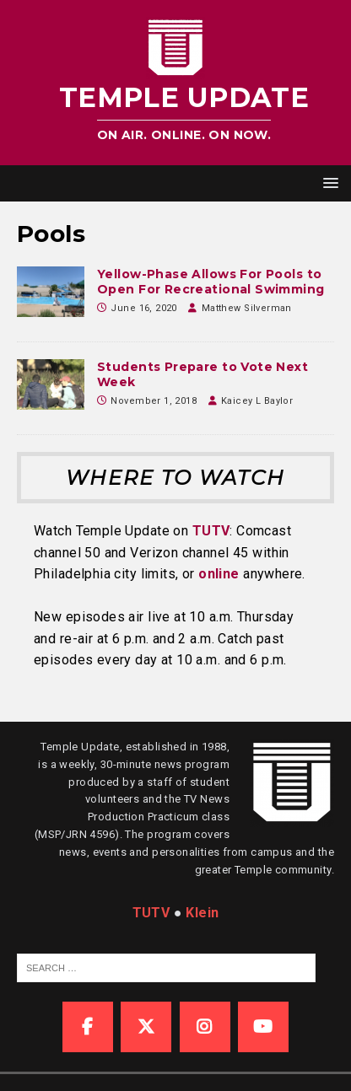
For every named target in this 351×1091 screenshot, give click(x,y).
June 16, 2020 (143, 308)
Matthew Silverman (247, 308)
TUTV (211, 531)
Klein (202, 913)
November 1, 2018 (154, 400)
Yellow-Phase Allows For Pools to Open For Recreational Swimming (211, 281)
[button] (328, 182)
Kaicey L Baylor (257, 400)
